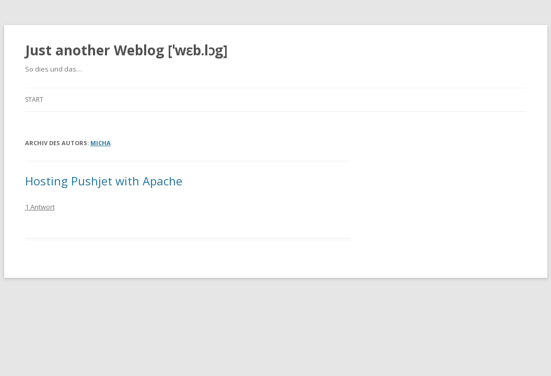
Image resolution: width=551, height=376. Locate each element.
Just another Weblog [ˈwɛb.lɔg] (126, 50)
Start (34, 99)
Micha (100, 143)
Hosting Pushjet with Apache (103, 181)
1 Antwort (40, 207)
